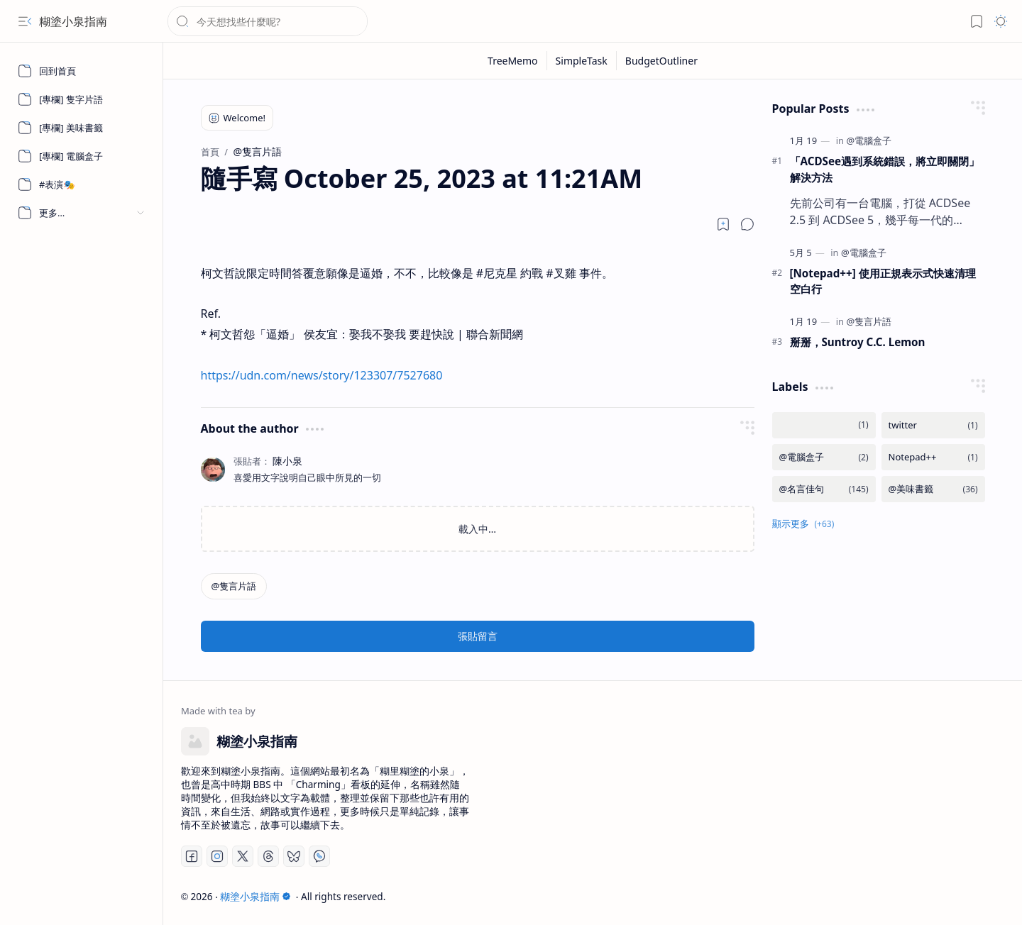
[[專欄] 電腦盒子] (82, 156)
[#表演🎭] (82, 184)
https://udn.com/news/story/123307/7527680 (322, 375)
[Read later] (723, 224)
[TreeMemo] (513, 60)
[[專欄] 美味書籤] (82, 127)
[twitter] (933, 425)
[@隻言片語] (234, 586)
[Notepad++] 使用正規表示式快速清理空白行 (883, 281)
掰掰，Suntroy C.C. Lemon (857, 342)
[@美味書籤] (933, 489)
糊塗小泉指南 (73, 21)
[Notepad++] (933, 457)
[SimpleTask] (582, 60)
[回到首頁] (82, 71)
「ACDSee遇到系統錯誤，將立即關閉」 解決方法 (885, 169)
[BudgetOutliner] (661, 60)
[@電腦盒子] (868, 140)
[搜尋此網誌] (267, 21)
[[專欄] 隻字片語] (82, 99)
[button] (24, 21)
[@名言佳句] (824, 489)
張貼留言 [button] (478, 636)
